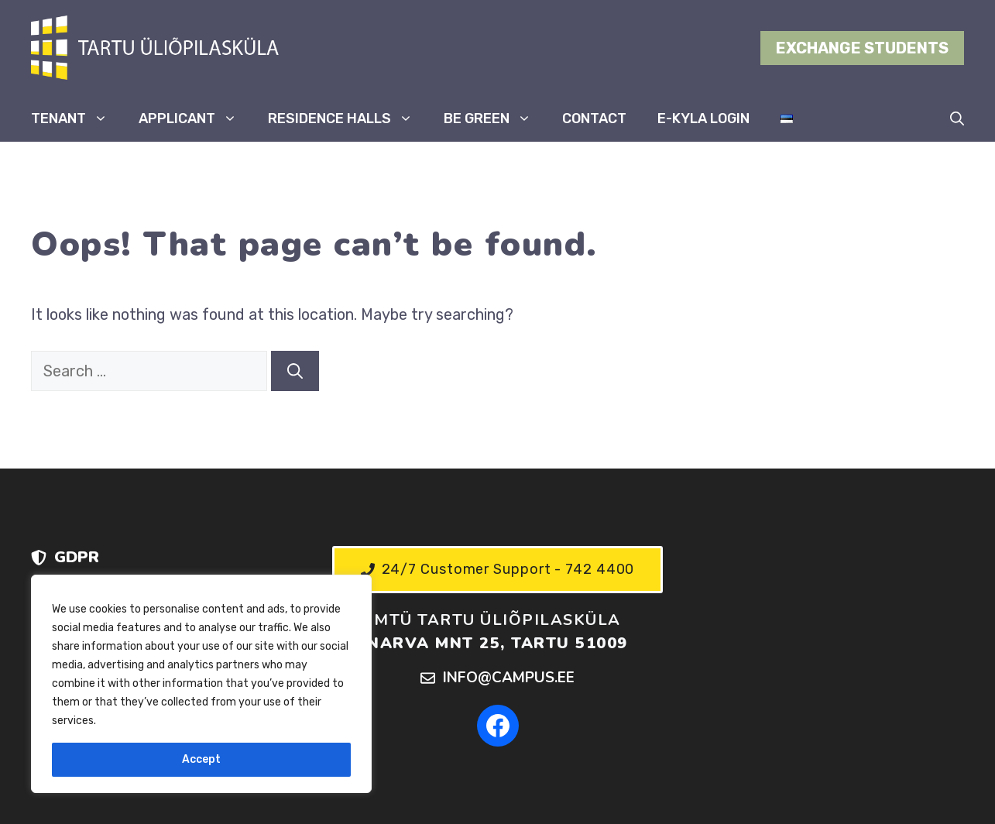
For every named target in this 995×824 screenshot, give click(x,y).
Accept (201, 759)
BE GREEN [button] (495, 118)
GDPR (76, 557)
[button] (957, 118)
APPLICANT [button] (195, 118)
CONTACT (594, 118)
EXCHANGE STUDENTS (862, 48)
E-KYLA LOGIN (703, 118)
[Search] (295, 371)
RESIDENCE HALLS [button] (348, 118)
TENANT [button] (77, 118)
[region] (201, 684)
